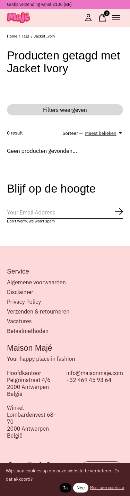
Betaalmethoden (28, 330)
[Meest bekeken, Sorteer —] (104, 133)
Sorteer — (73, 133)
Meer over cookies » (107, 487)
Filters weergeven (65, 109)
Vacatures (19, 321)
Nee (81, 488)
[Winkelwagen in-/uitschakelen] (102, 18)
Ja (65, 488)
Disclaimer (20, 291)
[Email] (65, 213)
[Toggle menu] (116, 18)
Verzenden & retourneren (38, 311)
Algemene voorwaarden (36, 282)
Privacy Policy (24, 301)
